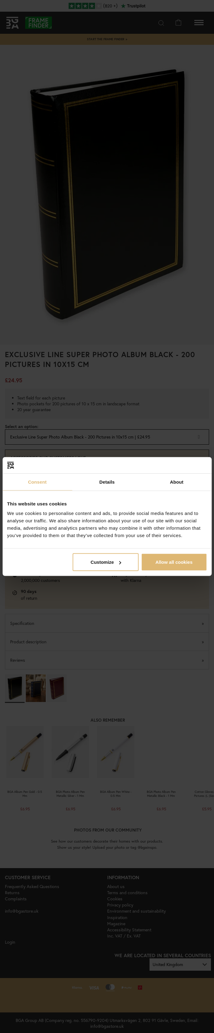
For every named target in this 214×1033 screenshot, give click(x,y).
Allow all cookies (174, 562)
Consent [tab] (37, 481)
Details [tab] (107, 481)
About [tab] (177, 481)
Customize (106, 562)
